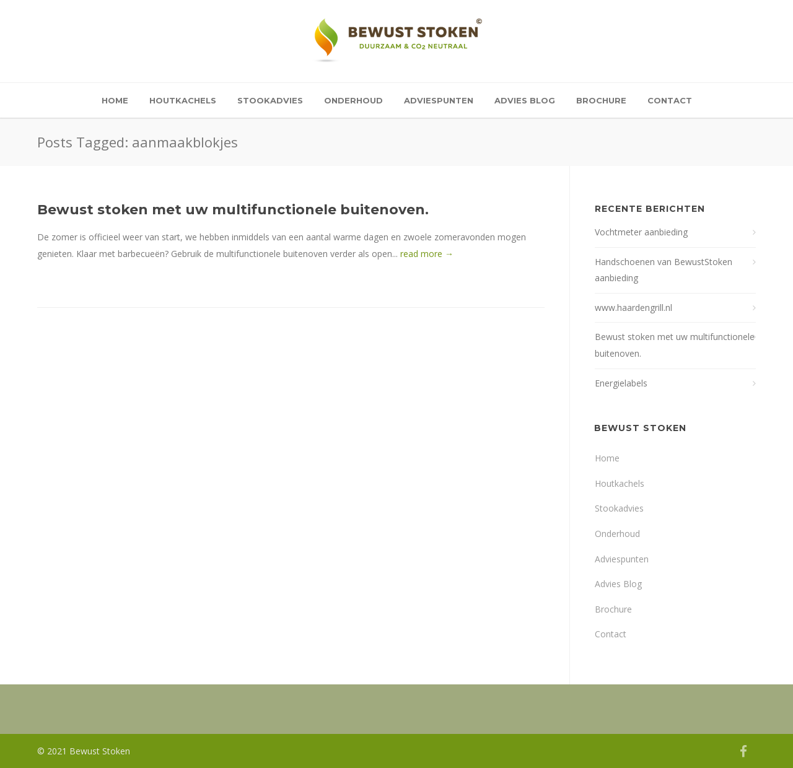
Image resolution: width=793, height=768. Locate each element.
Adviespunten (438, 100)
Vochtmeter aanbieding (641, 232)
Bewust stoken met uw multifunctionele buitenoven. (233, 209)
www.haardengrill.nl (633, 307)
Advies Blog (524, 100)
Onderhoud (353, 100)
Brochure (601, 100)
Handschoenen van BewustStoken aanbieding (663, 270)
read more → (426, 254)
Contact (669, 100)
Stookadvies (270, 100)
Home (115, 100)
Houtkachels (182, 100)
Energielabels (621, 383)
